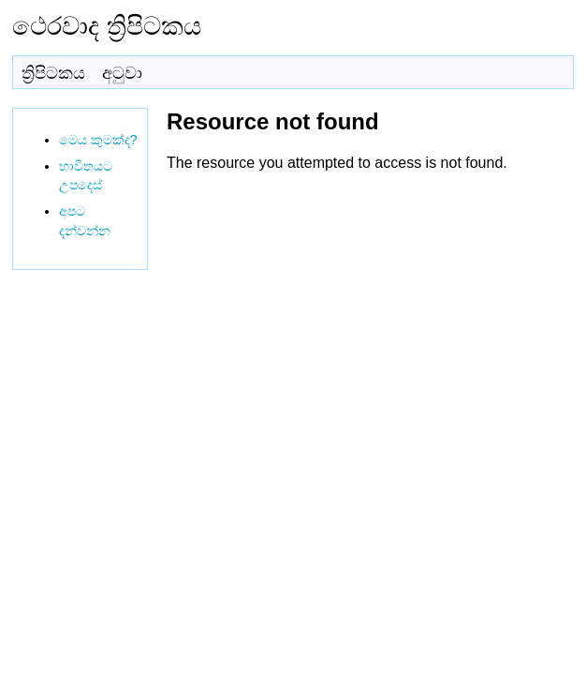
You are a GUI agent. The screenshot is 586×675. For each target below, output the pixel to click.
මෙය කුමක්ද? (98, 139)
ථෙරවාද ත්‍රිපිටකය (106, 25)
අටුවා (122, 73)
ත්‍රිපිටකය (53, 73)
